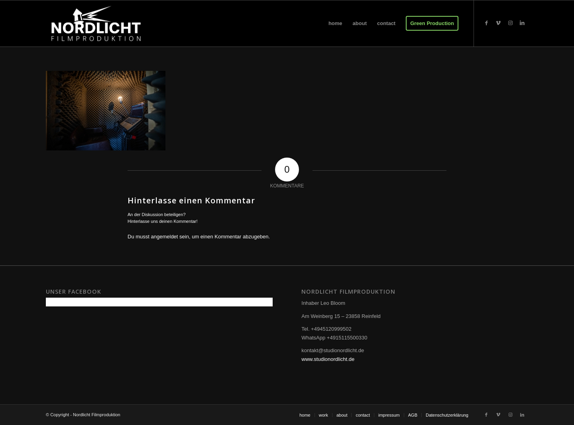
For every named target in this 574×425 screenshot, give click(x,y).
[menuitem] (335, 23)
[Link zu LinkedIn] (522, 23)
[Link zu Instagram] (510, 23)
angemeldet (164, 237)
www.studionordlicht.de (327, 359)
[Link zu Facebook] (486, 23)
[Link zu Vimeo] (498, 23)
